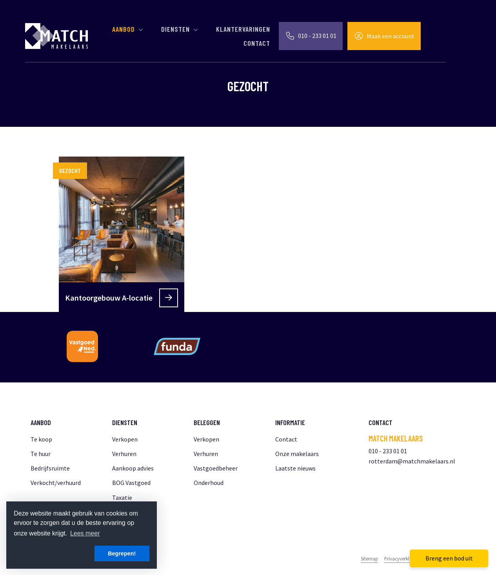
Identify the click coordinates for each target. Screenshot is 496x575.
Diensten (180, 29)
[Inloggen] (384, 36)
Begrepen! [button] (122, 553)
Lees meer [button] (85, 533)
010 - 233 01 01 (388, 451)
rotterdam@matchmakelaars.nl (412, 461)
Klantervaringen (243, 29)
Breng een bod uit (449, 558)
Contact (256, 43)
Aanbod (128, 29)
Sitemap (369, 558)
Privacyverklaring (402, 558)
